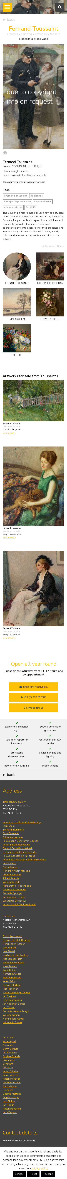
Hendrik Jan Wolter (13, 1018)
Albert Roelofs (11, 878)
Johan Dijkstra (10, 1071)
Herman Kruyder (12, 974)
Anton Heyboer (11, 1078)
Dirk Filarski (9, 947)
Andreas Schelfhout (14, 889)
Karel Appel (9, 1041)
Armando (8, 1045)
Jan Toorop (9, 1007)
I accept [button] (48, 1174)
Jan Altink (8, 1037)
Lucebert (8, 1090)
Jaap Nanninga (11, 1097)
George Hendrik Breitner (16, 940)
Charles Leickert (12, 874)
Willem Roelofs (11, 882)
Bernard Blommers (13, 829)
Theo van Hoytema (13, 962)
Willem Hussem (12, 1082)
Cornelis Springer (12, 893)
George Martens (12, 985)
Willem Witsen (11, 1015)
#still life (31, 207)
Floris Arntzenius (12, 936)
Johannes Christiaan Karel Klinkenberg (24, 859)
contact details (33, 708)
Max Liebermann (12, 977)
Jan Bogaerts (10, 1052)
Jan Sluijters (9, 996)
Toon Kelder (10, 970)
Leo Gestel (9, 951)
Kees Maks (9, 981)
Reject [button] (33, 1174)
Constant (8, 1064)
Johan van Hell (11, 1075)
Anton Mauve (10, 867)
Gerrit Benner (10, 1049)
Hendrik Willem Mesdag (16, 871)
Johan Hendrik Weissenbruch (19, 904)
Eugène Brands (11, 1056)
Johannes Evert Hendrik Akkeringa (22, 822)
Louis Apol (9, 826)
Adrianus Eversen (13, 837)
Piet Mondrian (10, 988)
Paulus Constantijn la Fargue (19, 856)
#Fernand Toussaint (15, 195)
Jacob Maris (9, 863)
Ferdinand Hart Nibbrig (15, 955)
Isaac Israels (10, 966)
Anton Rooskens (12, 1108)
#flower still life (13, 207)
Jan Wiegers (10, 1112)
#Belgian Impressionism (17, 201)
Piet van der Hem (12, 959)
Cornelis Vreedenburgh (16, 1011)
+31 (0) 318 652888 (33, 697)
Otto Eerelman (11, 833)
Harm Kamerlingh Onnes (16, 992)
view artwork (9, 433)
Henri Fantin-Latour (14, 944)
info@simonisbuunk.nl (33, 686)
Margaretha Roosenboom (17, 886)
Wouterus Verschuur (14, 900)
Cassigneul (9, 1060)
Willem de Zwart (12, 1022)
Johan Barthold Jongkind (16, 844)
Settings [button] (19, 1174)
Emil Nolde (9, 1101)
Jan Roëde (8, 1105)
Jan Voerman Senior (14, 1003)
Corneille (8, 1067)
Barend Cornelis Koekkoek (18, 848)
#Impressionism (42, 201)
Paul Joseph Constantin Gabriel (20, 841)
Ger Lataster (10, 1086)
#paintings (37, 195)
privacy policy (40, 1168)
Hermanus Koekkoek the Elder (20, 852)
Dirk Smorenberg (12, 1000)
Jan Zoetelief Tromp (14, 897)
